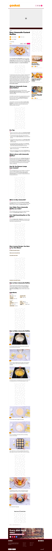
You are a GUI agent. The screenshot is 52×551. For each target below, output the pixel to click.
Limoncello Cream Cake (14, 255)
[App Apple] (10, 549)
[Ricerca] (36, 5)
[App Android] (14, 549)
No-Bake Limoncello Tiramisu (14, 250)
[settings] (37, 545)
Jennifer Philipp (12, 41)
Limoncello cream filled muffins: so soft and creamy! (36, 79)
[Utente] (39, 5)
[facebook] (16, 537)
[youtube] (14, 537)
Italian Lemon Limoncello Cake (15, 252)
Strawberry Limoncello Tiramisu (15, 280)
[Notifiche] (38, 5)
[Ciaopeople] (42, 549)
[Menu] (41, 5)
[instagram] (12, 537)
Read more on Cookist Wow (19, 511)
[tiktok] (10, 537)
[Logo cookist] (15, 5)
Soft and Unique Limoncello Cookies (36, 64)
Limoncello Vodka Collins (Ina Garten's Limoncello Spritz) (37, 95)
